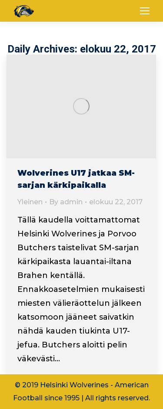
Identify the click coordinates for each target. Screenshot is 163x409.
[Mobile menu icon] (145, 11)
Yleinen (30, 202)
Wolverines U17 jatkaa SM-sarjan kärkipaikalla (76, 179)
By (66, 202)
